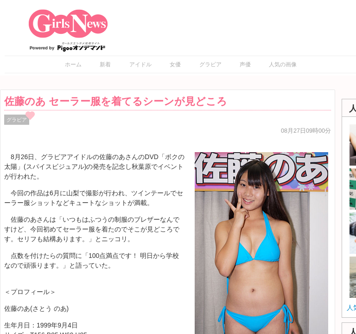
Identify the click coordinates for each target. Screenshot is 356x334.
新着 (105, 64)
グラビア (210, 64)
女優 (175, 64)
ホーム (73, 64)
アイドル (140, 64)
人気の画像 (283, 64)
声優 (245, 64)
